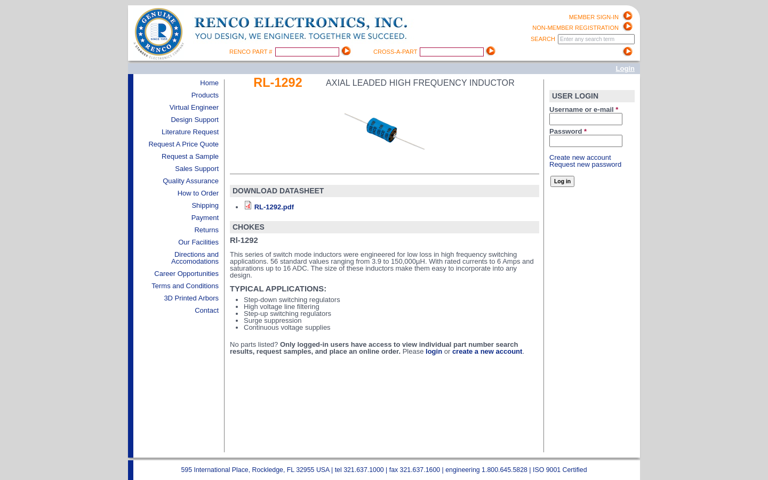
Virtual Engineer (194, 107)
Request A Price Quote (183, 144)
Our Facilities (198, 242)
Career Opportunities (186, 274)
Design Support (195, 120)
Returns (206, 230)
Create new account (580, 157)
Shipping (205, 205)
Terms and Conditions (185, 286)
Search (544, 39)
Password (568, 131)
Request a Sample (190, 156)
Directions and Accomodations (195, 257)
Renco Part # (251, 51)
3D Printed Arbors (191, 298)
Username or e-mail (583, 109)
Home (209, 83)
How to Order (198, 193)
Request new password (585, 164)
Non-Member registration (575, 28)
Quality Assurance (191, 181)
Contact (207, 310)
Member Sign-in (594, 17)
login (434, 351)
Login (625, 68)
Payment (205, 218)
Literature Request (190, 132)
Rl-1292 (277, 83)
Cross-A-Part (396, 51)
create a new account (487, 351)
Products (205, 95)
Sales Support (197, 169)
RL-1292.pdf (274, 207)
